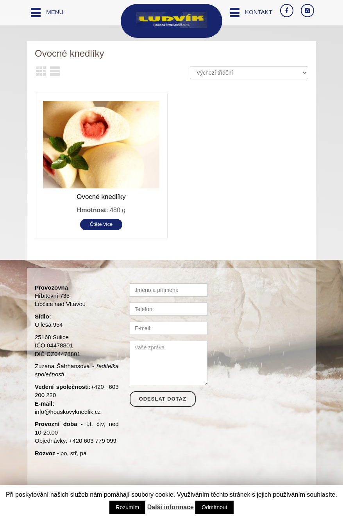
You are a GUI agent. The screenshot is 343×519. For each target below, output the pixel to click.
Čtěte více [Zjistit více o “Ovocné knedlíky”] (101, 224)
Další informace (170, 507)
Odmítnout (214, 507)
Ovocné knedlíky (101, 196)
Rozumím (127, 507)
